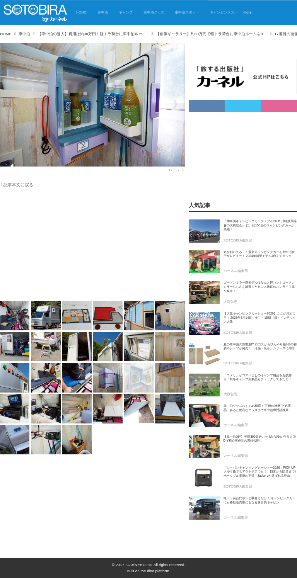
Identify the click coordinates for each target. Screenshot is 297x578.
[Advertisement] (88, 246)
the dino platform (155, 571)
